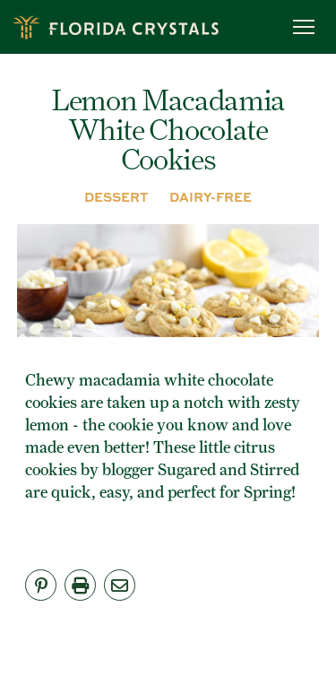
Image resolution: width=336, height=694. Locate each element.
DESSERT (116, 196)
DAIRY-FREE (210, 196)
